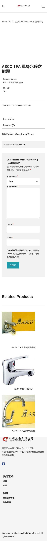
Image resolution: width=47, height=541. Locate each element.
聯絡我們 (7, 502)
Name (10, 224)
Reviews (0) (9, 125)
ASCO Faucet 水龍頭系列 (32, 21)
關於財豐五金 (8, 498)
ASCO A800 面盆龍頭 (23, 389)
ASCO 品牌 (14, 21)
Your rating (12, 176)
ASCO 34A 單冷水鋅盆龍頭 (23, 431)
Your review (13, 186)
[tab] (23, 119)
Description (9, 119)
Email (10, 237)
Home (4, 21)
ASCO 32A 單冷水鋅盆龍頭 (23, 347)
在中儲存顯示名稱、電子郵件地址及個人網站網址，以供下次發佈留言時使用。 (23, 253)
